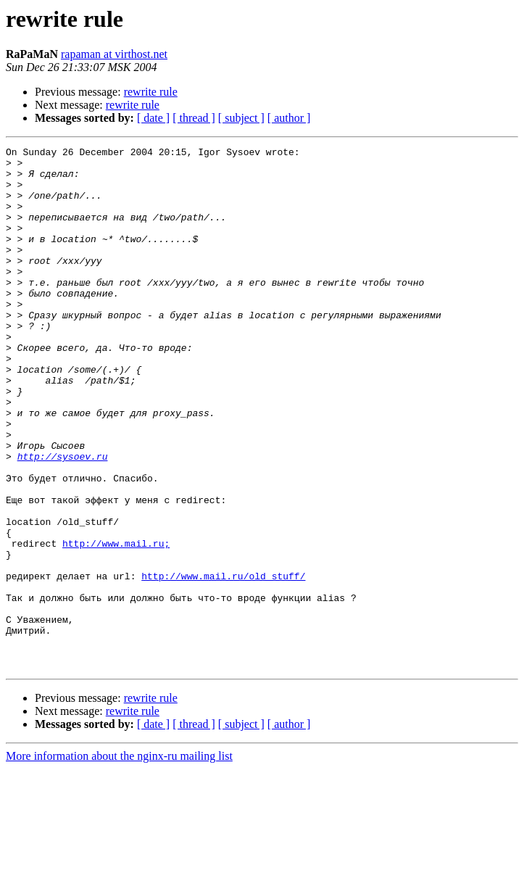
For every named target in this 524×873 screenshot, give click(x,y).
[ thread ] (193, 118)
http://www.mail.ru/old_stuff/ (223, 662)
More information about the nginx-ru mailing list (119, 860)
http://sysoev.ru (62, 519)
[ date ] (153, 118)
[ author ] (289, 118)
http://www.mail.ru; (116, 623)
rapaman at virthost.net (114, 54)
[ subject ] (241, 118)
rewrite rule (151, 92)
